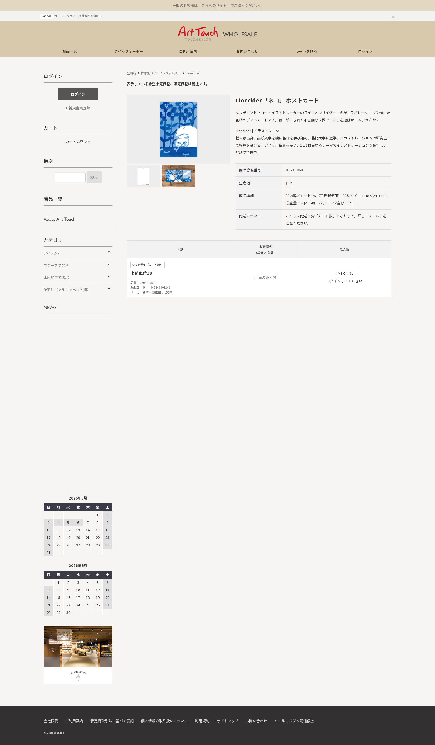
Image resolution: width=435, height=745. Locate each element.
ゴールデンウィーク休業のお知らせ (78, 16)
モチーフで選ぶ (56, 265)
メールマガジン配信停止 (294, 720)
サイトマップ (227, 720)
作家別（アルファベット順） (161, 73)
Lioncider (192, 73)
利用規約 (202, 720)
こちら (377, 216)
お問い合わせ (247, 51)
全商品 (131, 73)
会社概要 (51, 720)
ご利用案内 (188, 51)
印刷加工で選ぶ (56, 277)
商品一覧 (69, 51)
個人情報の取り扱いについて (164, 720)
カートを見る (306, 51)
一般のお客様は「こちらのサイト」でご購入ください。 (218, 5)
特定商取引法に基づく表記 (112, 720)
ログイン (365, 51)
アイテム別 (52, 253)
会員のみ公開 (265, 277)
